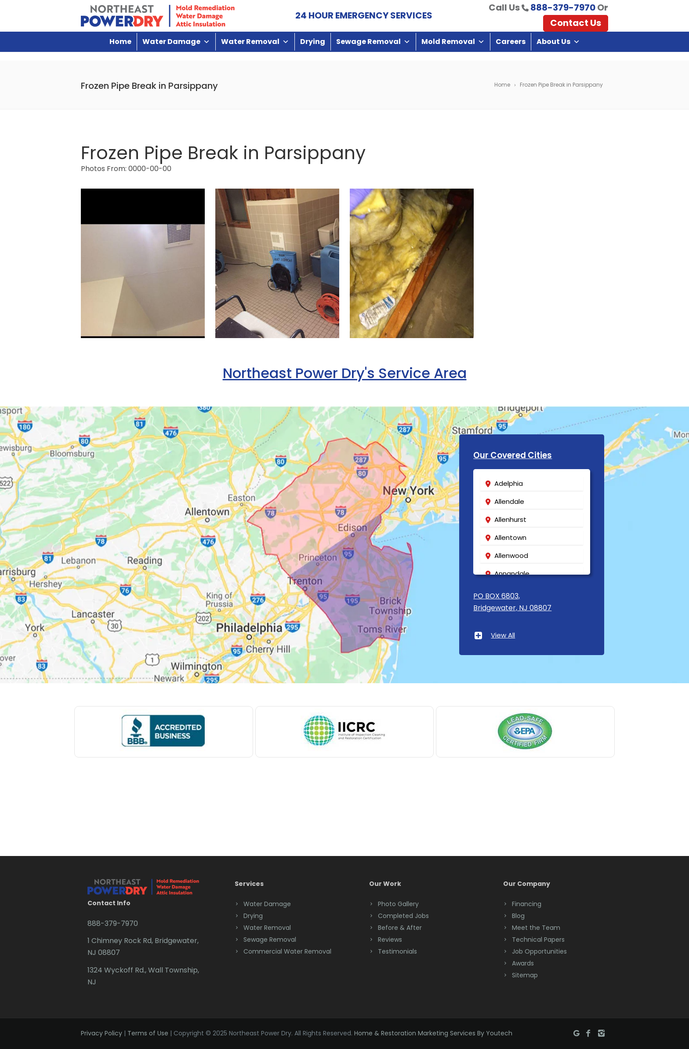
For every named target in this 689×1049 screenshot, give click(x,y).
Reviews (390, 939)
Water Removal (255, 50)
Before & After (400, 927)
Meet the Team (536, 927)
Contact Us (575, 27)
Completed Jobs (403, 915)
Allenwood (511, 555)
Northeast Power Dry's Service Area (344, 372)
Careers (511, 50)
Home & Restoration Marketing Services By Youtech (433, 1033)
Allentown (510, 537)
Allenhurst (510, 519)
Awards (523, 962)
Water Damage (176, 50)
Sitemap (525, 974)
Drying (312, 50)
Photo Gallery (398, 903)
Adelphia (508, 483)
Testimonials (397, 951)
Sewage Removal (373, 50)
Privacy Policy (101, 1033)
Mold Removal (453, 50)
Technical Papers (538, 939)
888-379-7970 (562, 12)
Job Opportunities (539, 951)
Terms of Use (147, 1033)
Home (120, 50)
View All (503, 634)
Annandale (511, 573)
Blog (518, 915)
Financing (526, 903)
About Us (558, 50)
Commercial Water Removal (287, 951)
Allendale (509, 501)
